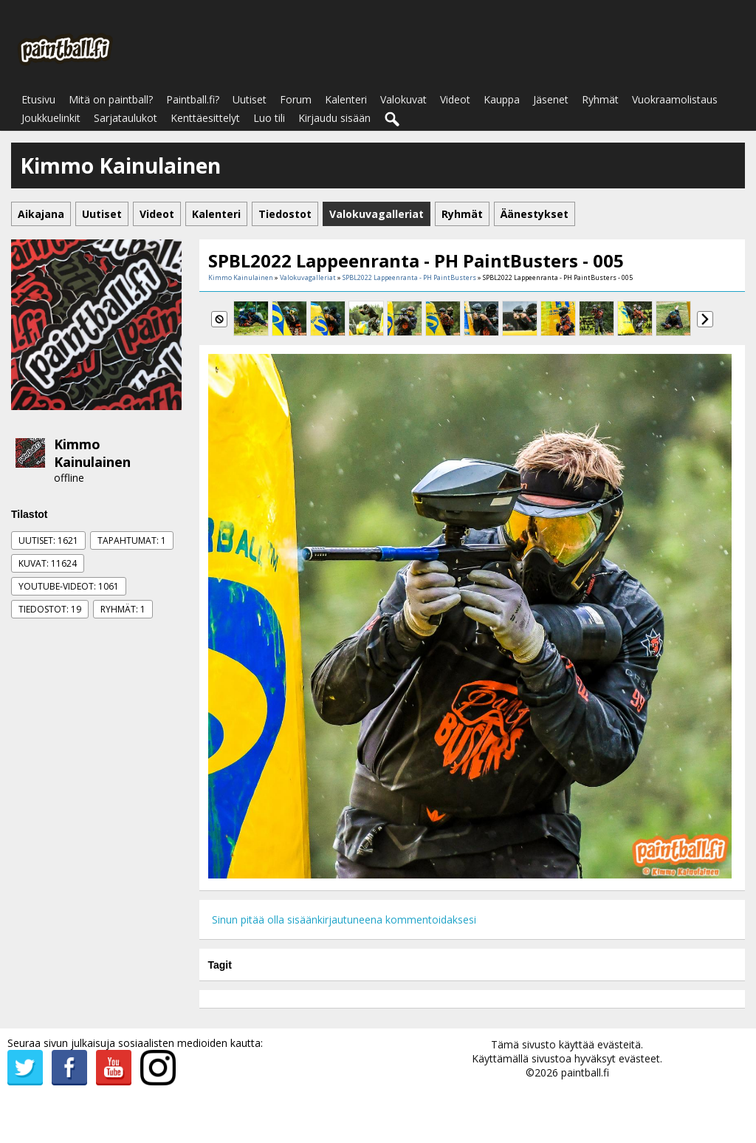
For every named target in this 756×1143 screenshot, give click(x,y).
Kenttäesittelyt (205, 118)
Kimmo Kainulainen (92, 453)
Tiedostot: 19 (49, 609)
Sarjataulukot (125, 118)
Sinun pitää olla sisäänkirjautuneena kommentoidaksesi (344, 919)
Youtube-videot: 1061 (68, 586)
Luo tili (269, 118)
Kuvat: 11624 (47, 563)
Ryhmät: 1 (122, 609)
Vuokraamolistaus (675, 99)
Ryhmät (600, 99)
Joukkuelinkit (50, 118)
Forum (296, 99)
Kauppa (502, 99)
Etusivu (38, 99)
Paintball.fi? (192, 99)
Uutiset (250, 99)
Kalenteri (346, 99)
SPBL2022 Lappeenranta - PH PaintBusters (409, 277)
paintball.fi (585, 1072)
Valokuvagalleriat (308, 277)
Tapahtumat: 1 (131, 540)
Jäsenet (550, 99)
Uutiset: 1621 (48, 540)
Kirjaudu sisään (334, 118)
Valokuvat (403, 99)
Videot (455, 99)
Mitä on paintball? (111, 99)
